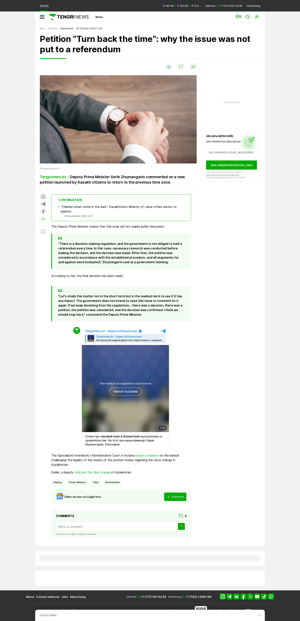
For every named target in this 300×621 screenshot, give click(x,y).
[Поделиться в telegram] (43, 204)
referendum (112, 482)
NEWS (44, 6)
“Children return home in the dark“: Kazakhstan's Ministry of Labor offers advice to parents (119, 209)
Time (96, 482)
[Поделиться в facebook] (43, 212)
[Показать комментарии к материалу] (43, 232)
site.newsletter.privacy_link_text (222, 174)
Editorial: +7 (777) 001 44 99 (223, 5)
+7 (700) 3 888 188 (199, 596)
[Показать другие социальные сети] (43, 219)
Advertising (253, 5)
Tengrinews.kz (53, 177)
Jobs (64, 596)
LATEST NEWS (48, 615)
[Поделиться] (193, 67)
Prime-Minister (77, 482)
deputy (58, 482)
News (99, 17)
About (30, 596)
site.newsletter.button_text (232, 165)
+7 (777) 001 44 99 (153, 596)
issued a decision (147, 455)
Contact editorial (47, 596)
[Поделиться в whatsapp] (43, 197)
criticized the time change (92, 472)
